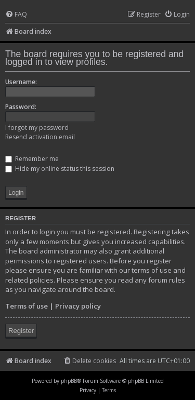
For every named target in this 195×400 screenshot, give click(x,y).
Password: (20, 106)
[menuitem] (16, 15)
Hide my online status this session (59, 168)
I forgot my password (37, 127)
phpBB (69, 380)
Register (21, 331)
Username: (21, 81)
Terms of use (26, 306)
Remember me (32, 158)
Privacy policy (78, 306)
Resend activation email (40, 137)
